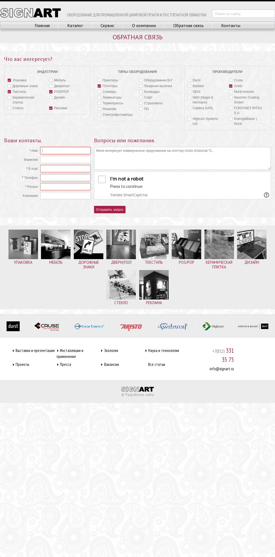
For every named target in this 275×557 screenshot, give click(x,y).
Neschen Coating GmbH (244, 99)
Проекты (22, 364)
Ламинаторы (110, 97)
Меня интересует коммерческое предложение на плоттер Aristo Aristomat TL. (182, 158)
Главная (42, 25)
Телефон (31, 178)
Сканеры (107, 91)
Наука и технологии (163, 350)
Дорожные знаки (23, 85)
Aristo (235, 85)
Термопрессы (110, 102)
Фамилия (31, 160)
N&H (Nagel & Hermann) (200, 99)
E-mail (33, 169)
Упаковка (17, 80)
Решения (107, 108)
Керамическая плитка (21, 99)
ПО (144, 108)
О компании (144, 25)
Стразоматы (151, 102)
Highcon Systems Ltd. (203, 121)
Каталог (75, 25)
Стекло (16, 107)
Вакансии (111, 364)
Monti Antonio (241, 91)
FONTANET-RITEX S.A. (245, 110)
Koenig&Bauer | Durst (243, 121)
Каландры (149, 91)
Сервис (107, 25)
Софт (145, 97)
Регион (32, 187)
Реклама (58, 107)
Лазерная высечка (155, 85)
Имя (34, 151)
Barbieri (196, 85)
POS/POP (59, 91)
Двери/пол (59, 85)
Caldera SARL (201, 107)
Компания (30, 196)
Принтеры (108, 80)
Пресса (65, 364)
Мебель (57, 80)
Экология (111, 350)
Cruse (236, 80)
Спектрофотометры (115, 114)
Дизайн (57, 97)
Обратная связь (188, 25)
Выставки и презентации (35, 350)
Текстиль (17, 91)
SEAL (194, 91)
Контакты (230, 25)
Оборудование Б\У (155, 80)
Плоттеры (108, 85)
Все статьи (156, 364)
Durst (194, 80)
